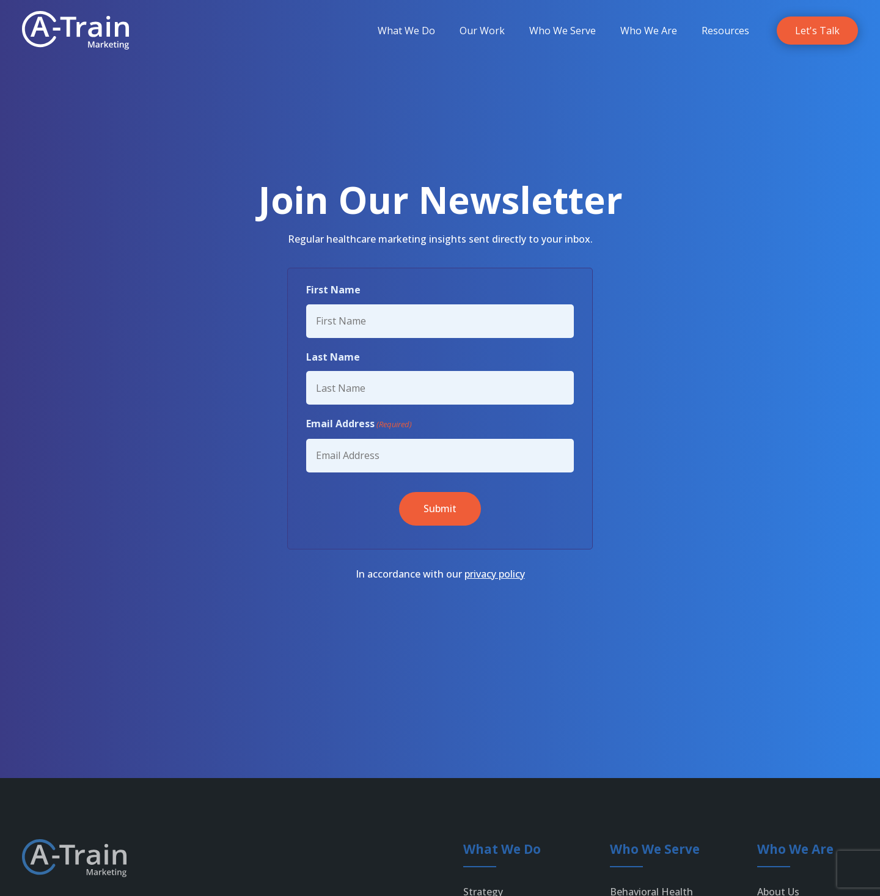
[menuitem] (406, 31)
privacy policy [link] (494, 574)
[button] (440, 509)
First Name (333, 289)
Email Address (359, 424)
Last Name (333, 357)
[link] (75, 30)
